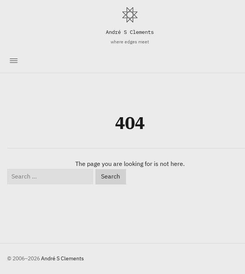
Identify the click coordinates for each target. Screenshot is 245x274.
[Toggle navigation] (13, 60)
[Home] (130, 14)
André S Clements (130, 32)
